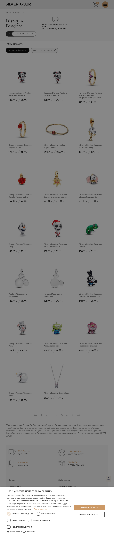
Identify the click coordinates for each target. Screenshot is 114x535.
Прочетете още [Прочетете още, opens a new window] (40, 509)
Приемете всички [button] (89, 507)
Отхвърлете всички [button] (89, 514)
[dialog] (57, 267)
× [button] (111, 490)
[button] (39, 531)
